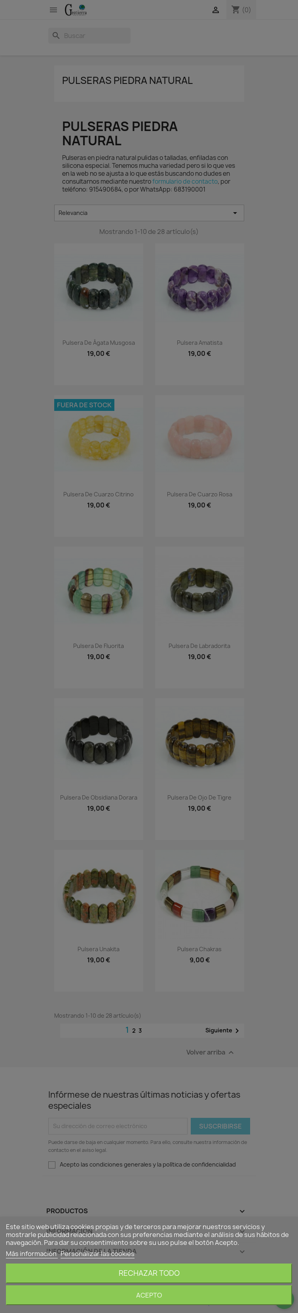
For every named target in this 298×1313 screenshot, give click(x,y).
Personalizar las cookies (98, 1253)
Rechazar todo (149, 1273)
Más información (32, 1253)
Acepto (149, 1295)
